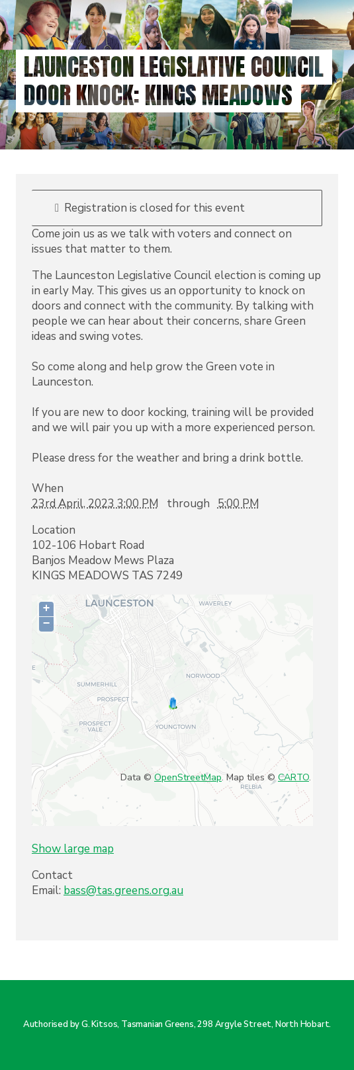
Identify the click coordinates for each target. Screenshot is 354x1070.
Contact (52, 875)
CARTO (293, 777)
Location (53, 530)
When (48, 488)
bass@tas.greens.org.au (123, 890)
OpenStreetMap (188, 777)
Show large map (73, 848)
